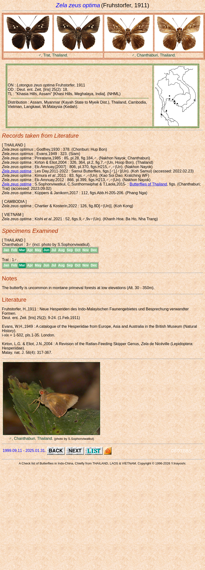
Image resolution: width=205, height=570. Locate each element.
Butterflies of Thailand (148, 184)
